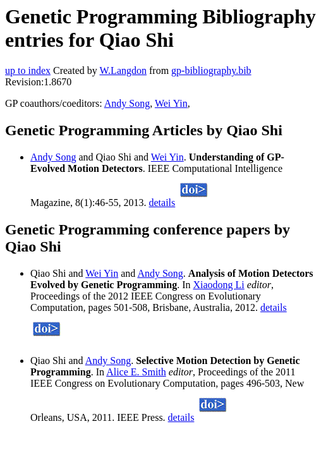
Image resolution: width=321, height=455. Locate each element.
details (162, 202)
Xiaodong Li (218, 284)
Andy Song (127, 103)
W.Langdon (123, 70)
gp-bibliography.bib (211, 70)
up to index (28, 70)
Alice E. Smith (136, 372)
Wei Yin (171, 103)
